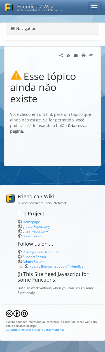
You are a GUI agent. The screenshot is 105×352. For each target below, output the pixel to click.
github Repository (36, 226)
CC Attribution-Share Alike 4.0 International (35, 330)
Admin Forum (33, 261)
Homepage (31, 221)
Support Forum (34, 256)
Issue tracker (33, 236)
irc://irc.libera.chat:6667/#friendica (56, 266)
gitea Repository (35, 231)
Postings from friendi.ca (41, 252)
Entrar (93, 174)
